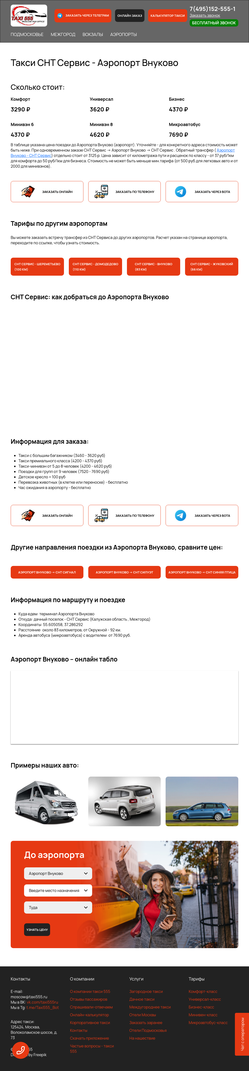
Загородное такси (146, 991)
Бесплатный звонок (214, 23)
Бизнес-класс (201, 1007)
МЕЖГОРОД (63, 34)
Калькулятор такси (168, 15)
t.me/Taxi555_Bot (43, 1007)
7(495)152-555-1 (213, 9)
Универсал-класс (205, 999)
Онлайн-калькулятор (89, 1014)
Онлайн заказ (129, 15)
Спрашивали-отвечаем (91, 1007)
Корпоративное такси (90, 1022)
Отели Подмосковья (148, 1030)
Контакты (78, 1030)
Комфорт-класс (203, 991)
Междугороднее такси (150, 1007)
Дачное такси (141, 999)
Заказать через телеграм (83, 16)
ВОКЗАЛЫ (93, 34)
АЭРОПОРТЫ (123, 34)
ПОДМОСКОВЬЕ (27, 34)
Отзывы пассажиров (88, 999)
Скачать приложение (89, 1038)
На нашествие (142, 1038)
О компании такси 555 (90, 991)
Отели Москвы (142, 1014)
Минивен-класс (203, 1014)
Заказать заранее (145, 1022)
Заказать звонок (205, 15)
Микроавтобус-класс (208, 1022)
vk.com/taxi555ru (42, 1002)
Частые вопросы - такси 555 (92, 1048)
